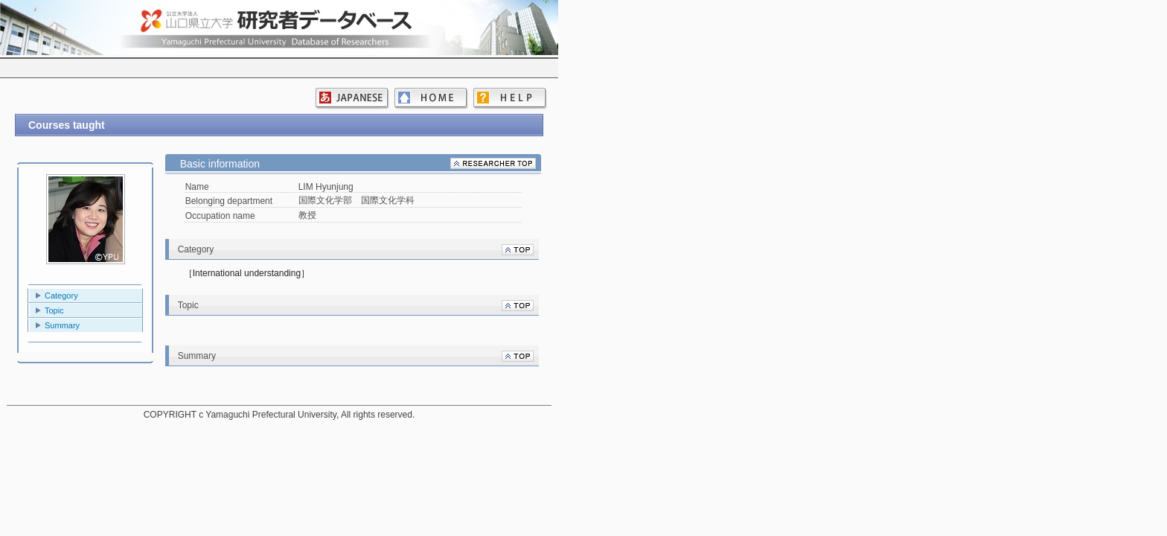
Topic (54, 310)
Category (61, 295)
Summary (62, 325)
